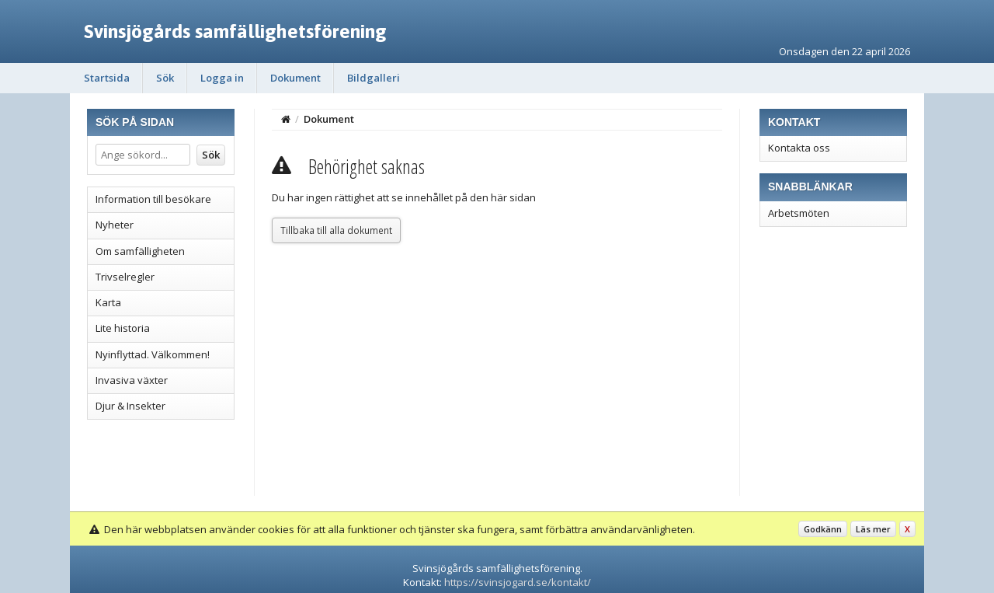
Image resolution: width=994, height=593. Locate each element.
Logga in (222, 78)
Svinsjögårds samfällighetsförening (235, 31)
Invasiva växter (132, 380)
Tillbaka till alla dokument (336, 230)
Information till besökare (153, 199)
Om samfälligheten (140, 251)
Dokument (295, 78)
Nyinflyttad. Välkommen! (153, 354)
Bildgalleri (373, 78)
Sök (165, 78)
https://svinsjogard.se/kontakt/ (517, 582)
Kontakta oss (799, 148)
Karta (108, 302)
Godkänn (823, 529)
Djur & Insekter (130, 406)
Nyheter (115, 225)
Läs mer (873, 529)
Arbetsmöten (798, 213)
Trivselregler (125, 277)
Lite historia (123, 328)
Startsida (107, 78)
